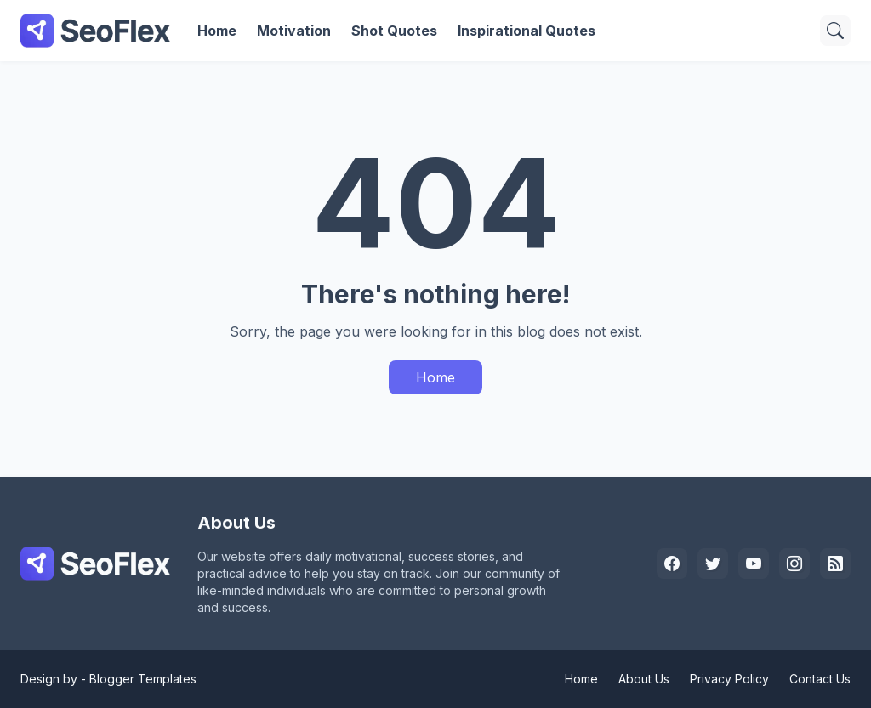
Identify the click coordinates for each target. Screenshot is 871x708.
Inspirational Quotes (526, 30)
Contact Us (820, 678)
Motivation (294, 30)
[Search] (835, 30)
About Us (643, 678)
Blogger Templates (142, 678)
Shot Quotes (394, 30)
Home (216, 30)
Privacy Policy (729, 678)
